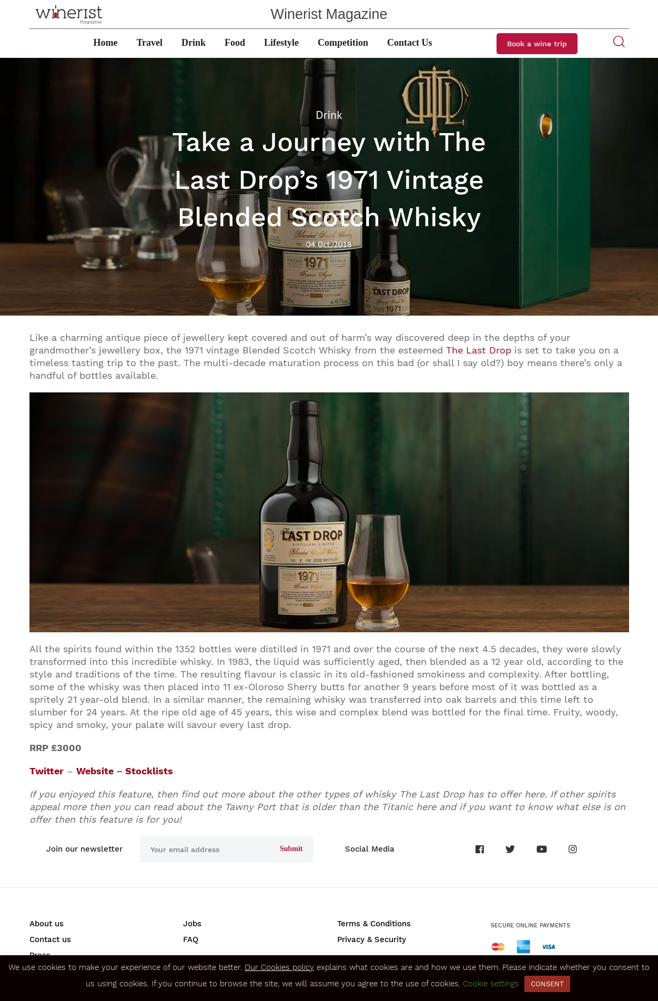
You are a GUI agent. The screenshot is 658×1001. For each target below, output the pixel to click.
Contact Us (409, 42)
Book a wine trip (537, 43)
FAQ (190, 939)
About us (46, 923)
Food (235, 42)
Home (105, 42)
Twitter (46, 770)
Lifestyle (281, 42)
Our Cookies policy (279, 967)
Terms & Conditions (374, 923)
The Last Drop (478, 350)
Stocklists (149, 770)
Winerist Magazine (328, 14)
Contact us (50, 939)
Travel (149, 42)
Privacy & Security (371, 939)
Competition (343, 42)
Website (95, 770)
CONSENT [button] (547, 984)
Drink (193, 42)
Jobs (192, 923)
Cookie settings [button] (491, 983)
